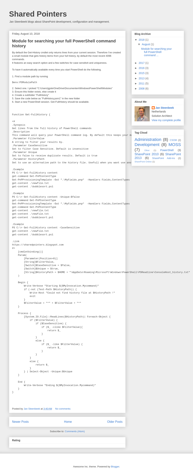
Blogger (115, 466)
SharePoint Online (143, 162)
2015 (142, 73)
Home (68, 421)
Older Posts (115, 421)
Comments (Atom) (75, 431)
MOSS (174, 144)
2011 (142, 83)
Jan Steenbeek (164, 107)
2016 (142, 68)
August (146, 44)
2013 (142, 78)
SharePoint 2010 (147, 154)
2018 (142, 39)
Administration (148, 139)
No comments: (63, 408)
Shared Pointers (38, 14)
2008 (142, 88)
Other (147, 150)
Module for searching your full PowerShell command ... (156, 52)
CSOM (173, 140)
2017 (142, 62)
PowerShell (167, 150)
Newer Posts (20, 421)
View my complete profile (166, 120)
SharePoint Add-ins (163, 158)
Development (147, 144)
